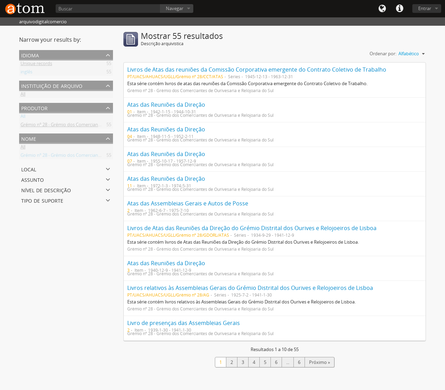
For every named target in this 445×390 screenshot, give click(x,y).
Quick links (399, 8)
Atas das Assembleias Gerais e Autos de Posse (187, 203)
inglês (26, 73)
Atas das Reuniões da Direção (166, 104)
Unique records (36, 65)
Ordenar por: (383, 53)
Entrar (424, 8)
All (23, 95)
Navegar (174, 8)
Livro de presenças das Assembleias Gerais (183, 323)
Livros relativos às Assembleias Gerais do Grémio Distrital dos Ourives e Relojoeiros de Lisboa (250, 288)
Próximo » (319, 362)
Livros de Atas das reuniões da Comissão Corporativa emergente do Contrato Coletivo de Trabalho (256, 69)
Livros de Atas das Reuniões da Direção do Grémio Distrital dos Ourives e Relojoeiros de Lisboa (252, 228)
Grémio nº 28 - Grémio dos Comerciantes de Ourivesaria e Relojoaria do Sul (97, 126)
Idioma (382, 8)
